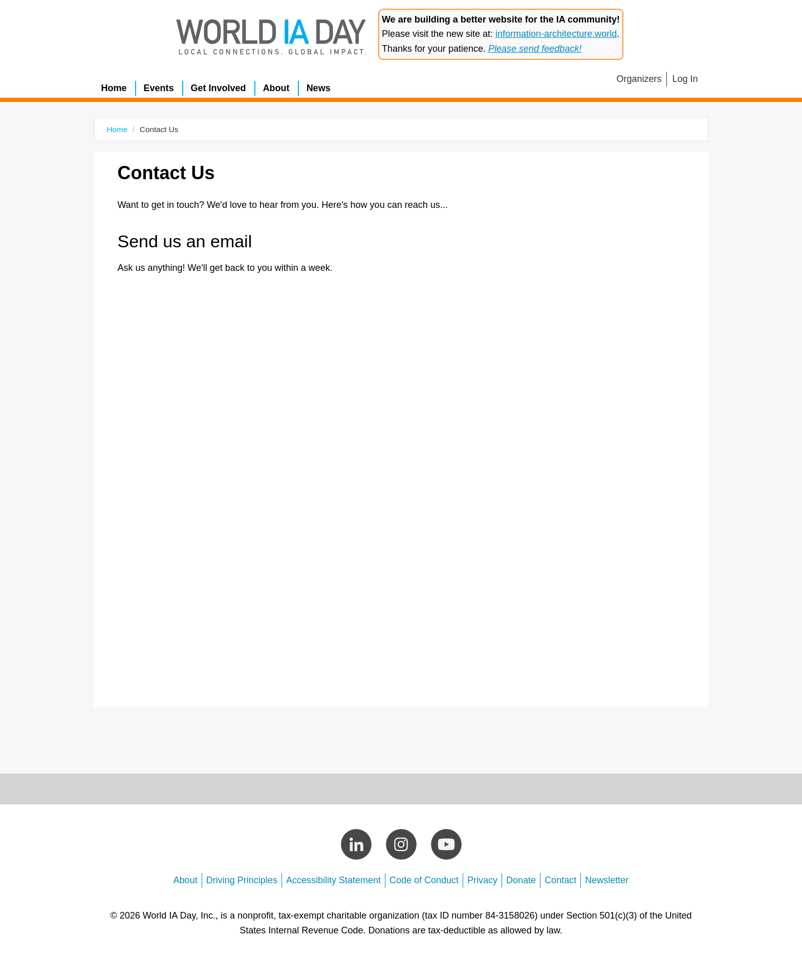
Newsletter (606, 880)
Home (114, 88)
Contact (560, 880)
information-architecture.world (556, 34)
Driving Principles (241, 880)
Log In (685, 79)
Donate (521, 880)
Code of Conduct (424, 880)
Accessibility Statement (333, 880)
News (319, 88)
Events (159, 88)
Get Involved (218, 88)
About (276, 88)
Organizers (638, 79)
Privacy (482, 880)
